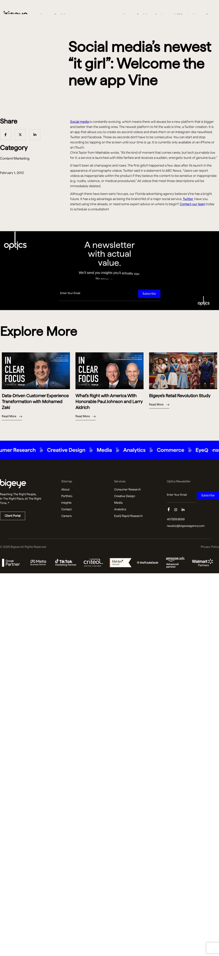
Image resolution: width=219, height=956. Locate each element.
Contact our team (192, 204)
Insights (194, 8)
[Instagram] (178, 509)
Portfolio (143, 8)
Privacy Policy (210, 547)
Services (161, 8)
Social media (79, 122)
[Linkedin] (185, 509)
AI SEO (178, 8)
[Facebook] (170, 509)
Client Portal (13, 516)
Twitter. (188, 199)
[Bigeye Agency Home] (16, 8)
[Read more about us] (26, 483)
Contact (211, 8)
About (126, 8)
